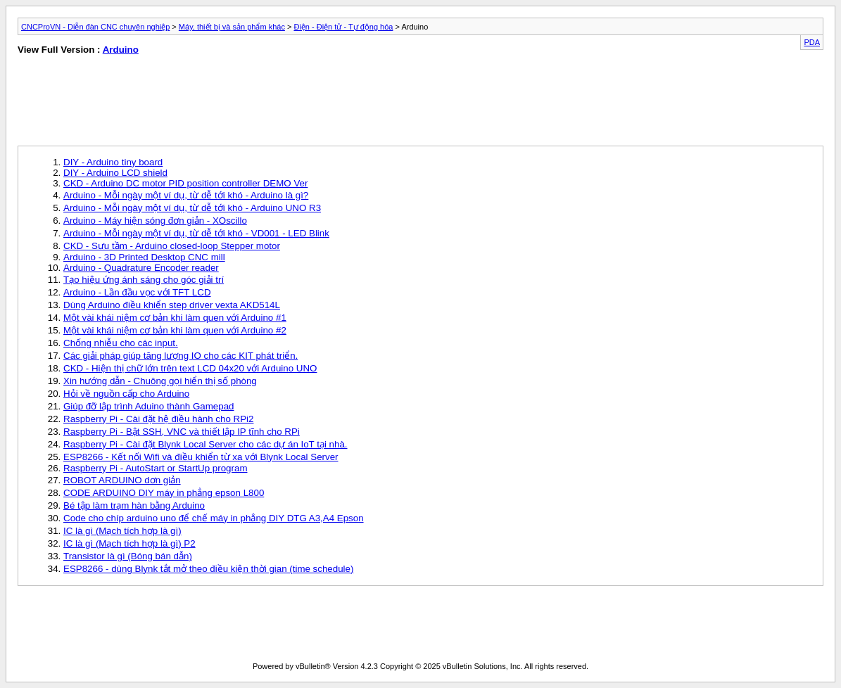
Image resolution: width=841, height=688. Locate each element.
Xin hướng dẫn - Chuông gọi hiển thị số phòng (160, 381)
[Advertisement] (211, 103)
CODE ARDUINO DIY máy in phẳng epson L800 (163, 493)
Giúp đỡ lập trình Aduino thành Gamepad (148, 406)
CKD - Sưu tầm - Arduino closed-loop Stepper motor (171, 246)
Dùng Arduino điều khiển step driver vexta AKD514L (171, 305)
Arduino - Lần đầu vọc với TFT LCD (137, 292)
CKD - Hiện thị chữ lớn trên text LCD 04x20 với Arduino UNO (190, 368)
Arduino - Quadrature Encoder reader (141, 267)
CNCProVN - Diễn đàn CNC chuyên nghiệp (95, 27)
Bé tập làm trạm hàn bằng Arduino (134, 505)
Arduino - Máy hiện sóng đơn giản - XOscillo (155, 220)
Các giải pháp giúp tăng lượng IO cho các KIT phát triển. (180, 355)
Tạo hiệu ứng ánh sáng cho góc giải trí (143, 279)
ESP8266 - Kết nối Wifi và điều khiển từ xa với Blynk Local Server (201, 457)
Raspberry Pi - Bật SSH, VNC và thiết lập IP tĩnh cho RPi (181, 431)
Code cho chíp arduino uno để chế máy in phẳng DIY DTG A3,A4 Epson (213, 518)
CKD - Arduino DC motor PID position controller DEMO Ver (185, 183)
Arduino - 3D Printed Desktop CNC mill (144, 257)
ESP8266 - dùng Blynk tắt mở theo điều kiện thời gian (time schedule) (208, 568)
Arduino (121, 49)
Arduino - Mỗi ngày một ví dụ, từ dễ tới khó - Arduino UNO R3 (192, 208)
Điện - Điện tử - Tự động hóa (343, 27)
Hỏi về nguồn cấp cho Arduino (126, 393)
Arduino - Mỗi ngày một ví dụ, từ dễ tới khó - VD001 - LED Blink (196, 233)
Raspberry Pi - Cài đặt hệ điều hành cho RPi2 (158, 419)
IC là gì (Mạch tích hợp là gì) (122, 530)
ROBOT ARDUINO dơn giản (122, 480)
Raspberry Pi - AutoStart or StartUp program (155, 468)
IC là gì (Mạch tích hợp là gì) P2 (129, 543)
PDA (812, 42)
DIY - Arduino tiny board (113, 162)
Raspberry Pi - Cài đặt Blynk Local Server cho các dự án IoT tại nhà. (205, 444)
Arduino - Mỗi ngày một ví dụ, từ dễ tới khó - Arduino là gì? (185, 195)
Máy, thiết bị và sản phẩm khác (232, 27)
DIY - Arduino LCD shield (115, 172)
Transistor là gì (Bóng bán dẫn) (127, 556)
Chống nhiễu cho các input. (120, 343)
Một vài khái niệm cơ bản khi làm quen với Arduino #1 (174, 317)
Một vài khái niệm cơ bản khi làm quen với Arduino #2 (174, 330)
